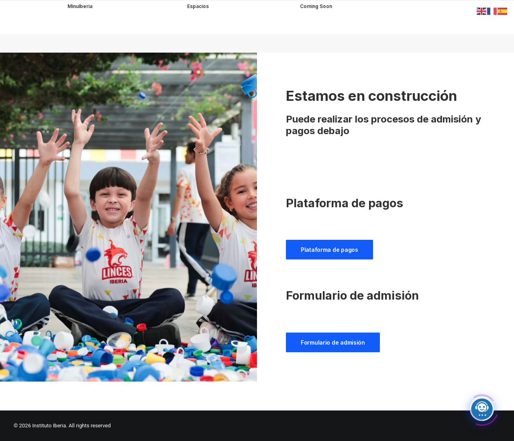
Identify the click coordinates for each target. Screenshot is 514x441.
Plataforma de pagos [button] (329, 249)
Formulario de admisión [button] (333, 342)
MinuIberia (79, 6)
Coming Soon (316, 7)
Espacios (198, 6)
